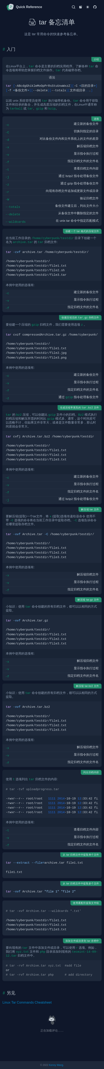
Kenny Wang (56, 1065)
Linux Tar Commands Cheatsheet (27, 1002)
